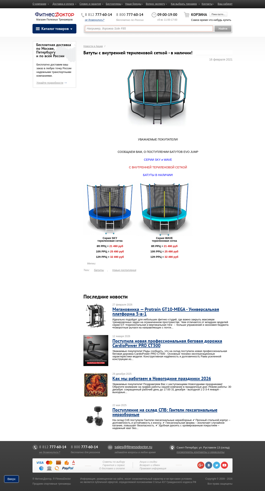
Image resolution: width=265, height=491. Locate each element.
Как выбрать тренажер (184, 3)
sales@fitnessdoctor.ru (133, 447)
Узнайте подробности (49, 82)
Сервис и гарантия (90, 3)
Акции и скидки (148, 461)
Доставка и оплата (63, 3)
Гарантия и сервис (114, 465)
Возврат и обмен (150, 465)
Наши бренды (133, 3)
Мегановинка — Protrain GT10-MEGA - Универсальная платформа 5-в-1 (165, 311)
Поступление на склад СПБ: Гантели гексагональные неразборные (164, 412)
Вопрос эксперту (155, 3)
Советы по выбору (113, 461)
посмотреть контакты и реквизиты (200, 452)
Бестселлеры (113, 3)
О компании (39, 3)
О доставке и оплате (112, 468)
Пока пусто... (218, 14)
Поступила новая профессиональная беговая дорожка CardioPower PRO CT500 (167, 343)
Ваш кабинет (225, 3)
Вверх (11, 479)
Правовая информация (153, 468)
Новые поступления (124, 270)
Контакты (207, 3)
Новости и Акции (93, 46)
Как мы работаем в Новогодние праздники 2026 (161, 378)
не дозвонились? (94, 20)
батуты (99, 270)
